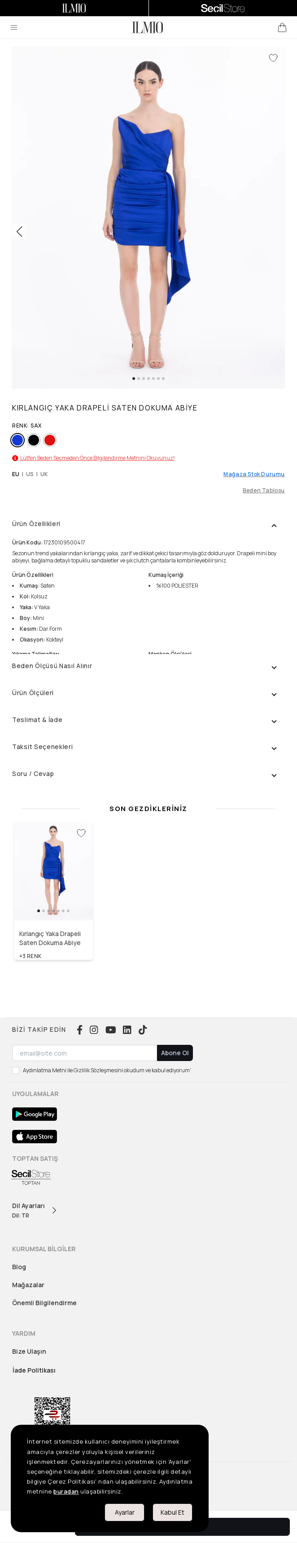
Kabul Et (172, 1512)
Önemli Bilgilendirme (44, 1302)
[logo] (147, 27)
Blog (19, 1266)
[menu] (14, 27)
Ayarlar (125, 1512)
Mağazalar (28, 1284)
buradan (66, 1491)
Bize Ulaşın (29, 1351)
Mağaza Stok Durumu (254, 474)
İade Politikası (34, 1370)
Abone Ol (175, 1052)
